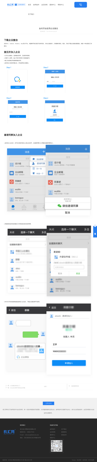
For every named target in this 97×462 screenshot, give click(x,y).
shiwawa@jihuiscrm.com (32, 434)
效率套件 (36, 5)
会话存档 (44, 5)
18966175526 (30, 431)
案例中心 (53, 5)
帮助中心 (61, 5)
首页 (29, 5)
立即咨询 (48, 403)
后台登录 (79, 459)
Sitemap (74, 459)
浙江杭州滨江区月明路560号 (32, 437)
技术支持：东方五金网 (88, 459)
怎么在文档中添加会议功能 (17, 387)
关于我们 (31, 14)
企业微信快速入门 (15, 385)
